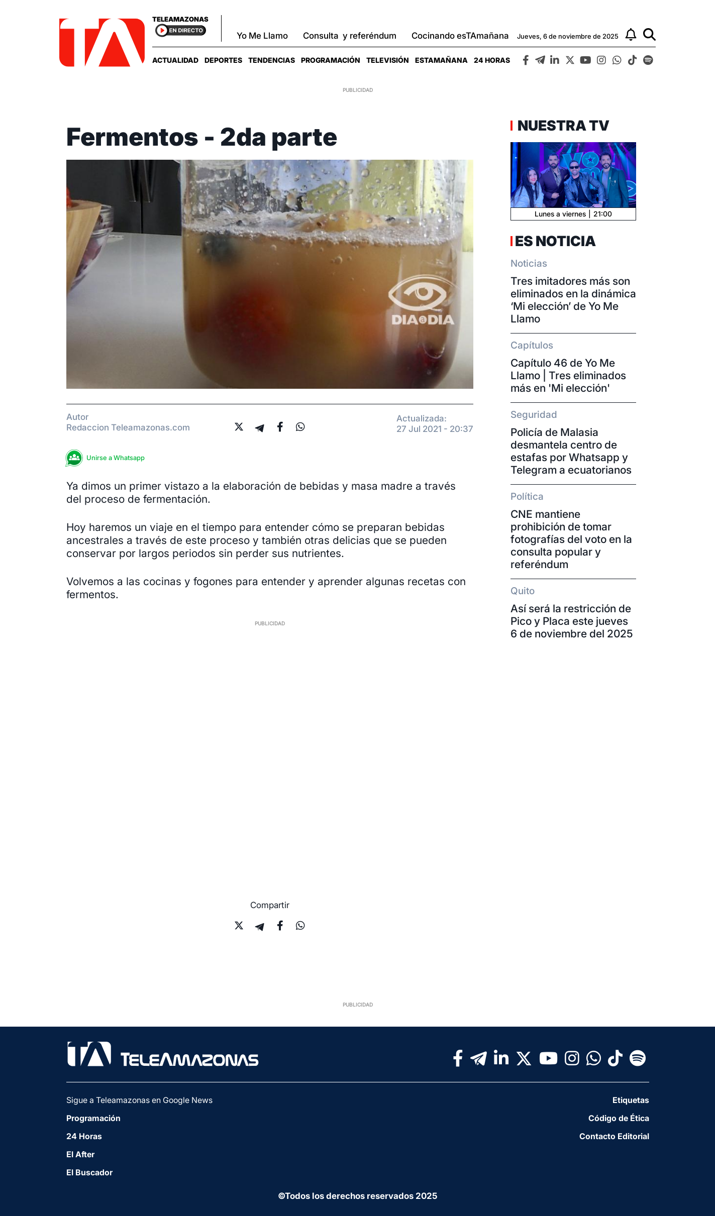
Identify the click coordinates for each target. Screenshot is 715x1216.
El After (80, 1154)
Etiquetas (630, 1100)
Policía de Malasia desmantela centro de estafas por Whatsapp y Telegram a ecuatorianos (571, 451)
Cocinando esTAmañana (460, 36)
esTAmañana (441, 60)
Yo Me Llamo (262, 36)
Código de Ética (618, 1118)
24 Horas (492, 60)
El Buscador (89, 1172)
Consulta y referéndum (349, 36)
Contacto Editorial (614, 1136)
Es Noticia (555, 241)
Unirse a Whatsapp (108, 458)
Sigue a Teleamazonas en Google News (139, 1100)
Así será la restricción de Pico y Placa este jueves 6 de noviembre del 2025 (571, 621)
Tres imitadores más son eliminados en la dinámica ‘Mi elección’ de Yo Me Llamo (573, 300)
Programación (330, 60)
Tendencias (271, 60)
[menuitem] (175, 60)
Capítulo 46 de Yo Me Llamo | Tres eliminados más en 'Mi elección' (568, 375)
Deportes (223, 60)
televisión (387, 60)
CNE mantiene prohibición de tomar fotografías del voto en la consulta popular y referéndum (571, 539)
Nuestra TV (562, 125)
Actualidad (175, 60)
